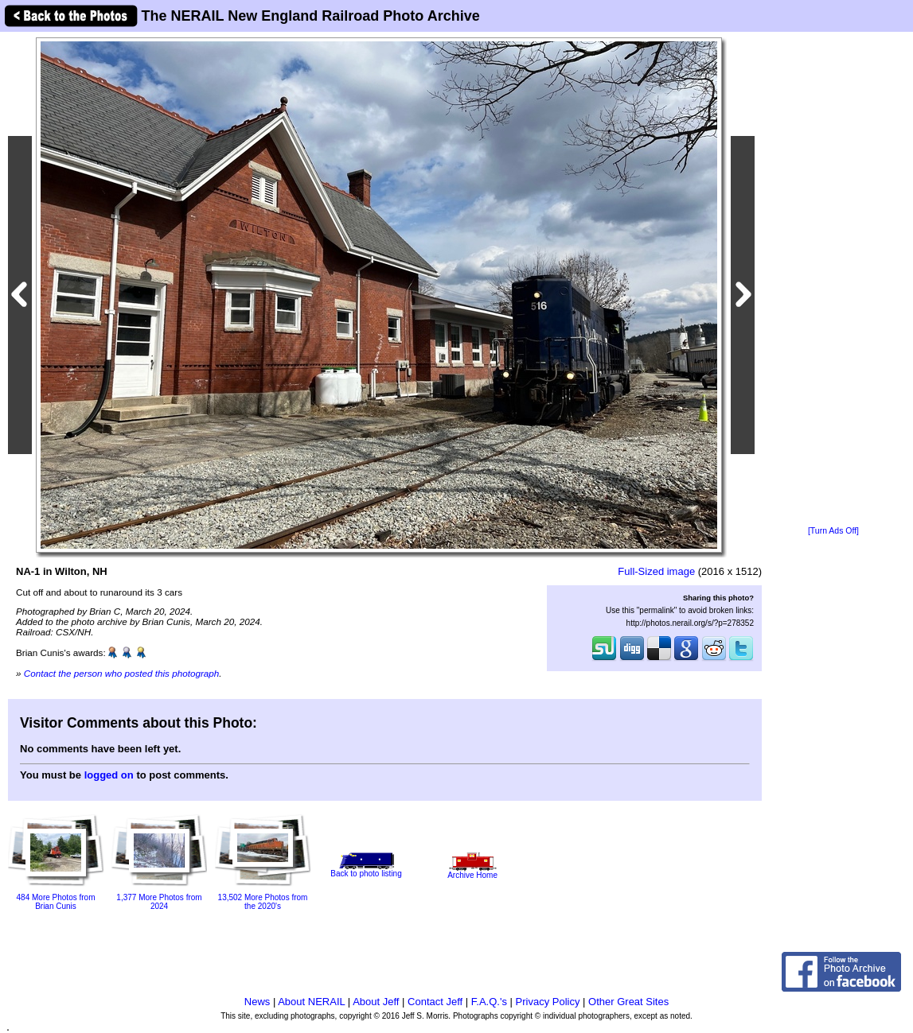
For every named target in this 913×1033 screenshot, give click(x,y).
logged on (109, 775)
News (257, 1002)
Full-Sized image (656, 571)
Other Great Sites (628, 1002)
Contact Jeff (435, 1002)
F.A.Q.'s (489, 1002)
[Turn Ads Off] (833, 530)
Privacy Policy (548, 1002)
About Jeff (376, 1002)
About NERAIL (311, 1002)
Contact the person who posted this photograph (122, 673)
